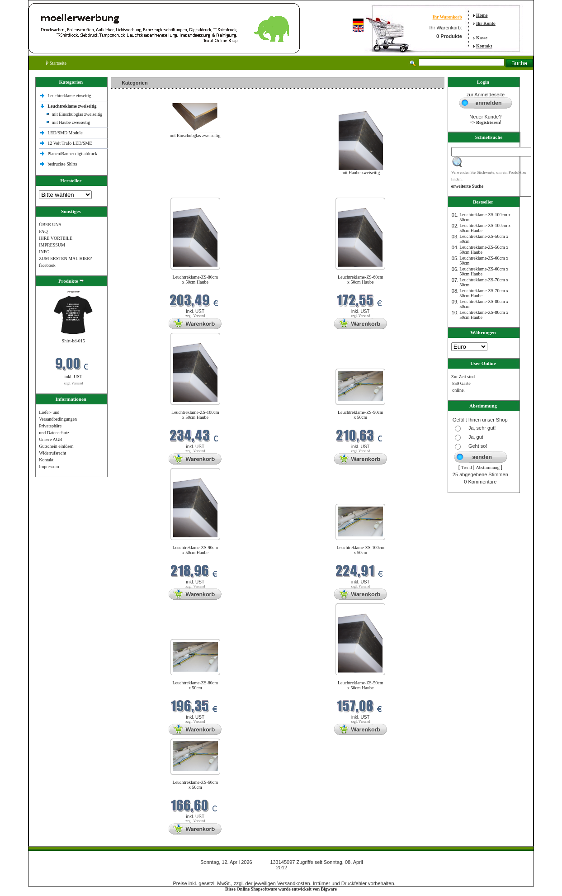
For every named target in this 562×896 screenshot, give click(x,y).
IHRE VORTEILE (55, 238)
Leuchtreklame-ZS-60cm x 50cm (195, 785)
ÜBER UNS (50, 224)
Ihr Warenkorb (447, 16)
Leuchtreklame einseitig (69, 95)
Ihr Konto (486, 23)
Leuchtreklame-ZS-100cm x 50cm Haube (195, 415)
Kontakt (484, 45)
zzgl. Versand (73, 383)
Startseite (56, 63)
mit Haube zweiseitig (71, 122)
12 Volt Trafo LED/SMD (69, 143)
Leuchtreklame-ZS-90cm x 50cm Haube (195, 550)
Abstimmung (487, 467)
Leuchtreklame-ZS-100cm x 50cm (360, 550)
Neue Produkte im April (135, 192)
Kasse (481, 37)
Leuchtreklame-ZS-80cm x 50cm (195, 685)
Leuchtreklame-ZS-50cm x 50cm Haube (360, 685)
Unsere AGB (50, 439)
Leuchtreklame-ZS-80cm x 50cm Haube (195, 279)
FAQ (43, 231)
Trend (466, 467)
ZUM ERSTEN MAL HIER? (65, 258)
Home (482, 15)
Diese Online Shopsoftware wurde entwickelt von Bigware (281, 889)
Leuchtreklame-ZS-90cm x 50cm (360, 415)
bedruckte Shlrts (62, 163)
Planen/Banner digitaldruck (72, 153)
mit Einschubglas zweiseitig (77, 114)
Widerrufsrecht (52, 452)
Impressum (49, 466)
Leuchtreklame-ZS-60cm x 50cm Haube (360, 279)
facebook (47, 265)
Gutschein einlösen (56, 446)
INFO (44, 251)
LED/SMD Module (65, 132)
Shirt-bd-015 (73, 340)
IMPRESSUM (52, 244)
